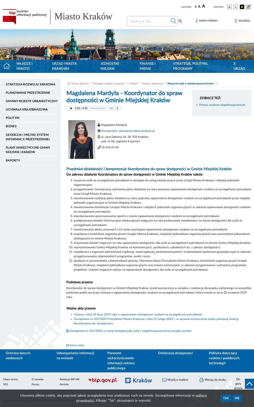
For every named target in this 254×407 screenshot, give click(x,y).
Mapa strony (10, 379)
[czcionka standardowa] (195, 6)
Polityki (13, 117)
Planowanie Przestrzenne (28, 92)
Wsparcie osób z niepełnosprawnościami (190, 83)
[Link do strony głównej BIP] (62, 17)
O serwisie (37, 379)
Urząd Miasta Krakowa (64, 66)
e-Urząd (239, 66)
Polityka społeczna (152, 83)
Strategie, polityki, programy (190, 66)
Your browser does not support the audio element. (94, 108)
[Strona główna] (8, 66)
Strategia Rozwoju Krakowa (30, 84)
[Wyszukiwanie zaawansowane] (180, 21)
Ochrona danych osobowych (18, 356)
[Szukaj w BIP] (148, 21)
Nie (237, 398)
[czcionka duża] (207, 6)
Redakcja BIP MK (70, 379)
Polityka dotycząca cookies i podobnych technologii (224, 358)
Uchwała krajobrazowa (27, 109)
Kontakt (64, 384)
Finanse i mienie (147, 66)
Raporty (13, 160)
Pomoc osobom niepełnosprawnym (222, 104)
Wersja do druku (212, 380)
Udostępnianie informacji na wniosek (75, 356)
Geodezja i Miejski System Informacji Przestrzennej (28, 137)
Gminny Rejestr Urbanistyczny (32, 101)
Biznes (11, 126)
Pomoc (36, 384)
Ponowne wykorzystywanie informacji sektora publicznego (121, 361)
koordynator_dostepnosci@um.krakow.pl (128, 130)
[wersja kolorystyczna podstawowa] (229, 7)
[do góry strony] (243, 383)
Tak (226, 398)
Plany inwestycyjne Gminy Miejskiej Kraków (28, 150)
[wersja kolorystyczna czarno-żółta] (242, 7)
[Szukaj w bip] (173, 21)
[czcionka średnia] (199, 6)
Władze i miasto (24, 66)
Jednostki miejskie (109, 66)
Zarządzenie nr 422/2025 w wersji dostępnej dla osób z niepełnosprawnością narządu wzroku (128, 330)
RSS (5, 384)
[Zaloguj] (242, 21)
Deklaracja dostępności (175, 353)
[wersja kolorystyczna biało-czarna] (236, 7)
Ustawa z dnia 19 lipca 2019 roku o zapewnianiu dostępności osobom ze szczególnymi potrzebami (137, 314)
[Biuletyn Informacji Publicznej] (103, 382)
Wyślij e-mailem (175, 380)
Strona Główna (80, 83)
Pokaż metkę (77, 345)
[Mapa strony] (207, 21)
